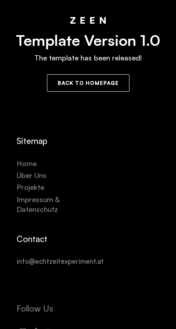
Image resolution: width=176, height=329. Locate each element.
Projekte (30, 187)
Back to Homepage (88, 83)
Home (27, 163)
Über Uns (32, 175)
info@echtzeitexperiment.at (60, 261)
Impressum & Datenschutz (39, 204)
